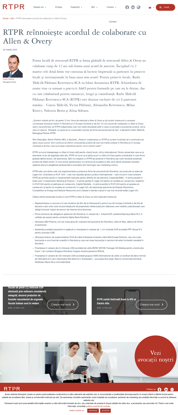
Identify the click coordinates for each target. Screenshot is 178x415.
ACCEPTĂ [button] (105, 411)
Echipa (58, 7)
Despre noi (40, 7)
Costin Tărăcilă (8, 79)
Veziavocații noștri (156, 356)
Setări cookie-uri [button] (76, 411)
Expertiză (77, 7)
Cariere (112, 7)
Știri (94, 7)
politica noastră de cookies (98, 406)
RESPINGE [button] (93, 411)
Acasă (5, 18)
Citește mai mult (61, 304)
